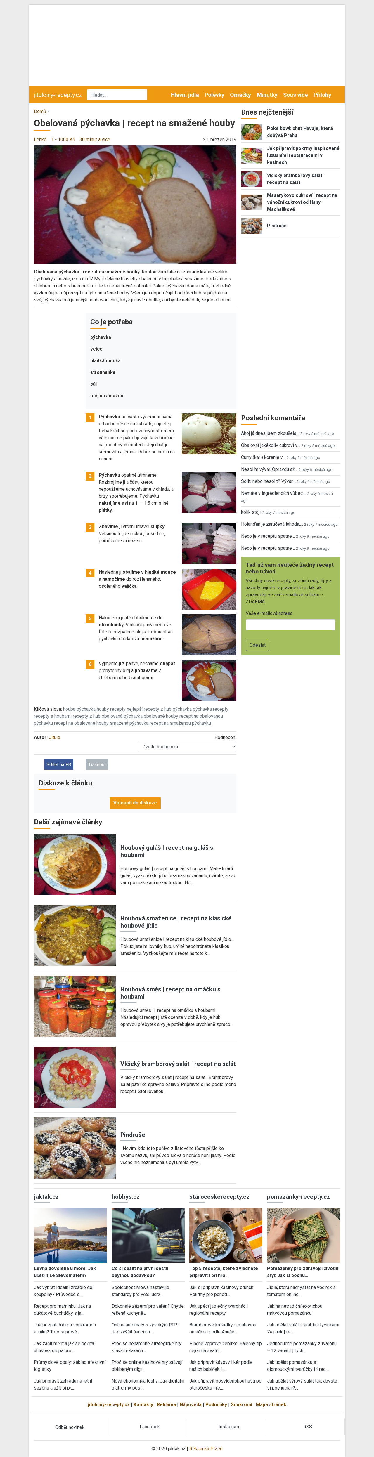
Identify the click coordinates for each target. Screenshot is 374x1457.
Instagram (229, 1427)
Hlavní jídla (185, 94)
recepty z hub (87, 716)
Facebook (150, 1427)
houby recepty (111, 709)
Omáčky (240, 94)
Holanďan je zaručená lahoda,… (272, 524)
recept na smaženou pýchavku (180, 723)
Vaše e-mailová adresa (269, 613)
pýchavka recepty (210, 709)
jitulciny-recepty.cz (58, 94)
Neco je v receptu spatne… (268, 536)
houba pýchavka (79, 709)
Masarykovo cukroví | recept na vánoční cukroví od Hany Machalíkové (302, 202)
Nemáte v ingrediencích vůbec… (273, 493)
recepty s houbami (53, 716)
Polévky (214, 94)
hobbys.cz (126, 1196)
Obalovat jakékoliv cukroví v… (270, 445)
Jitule (54, 737)
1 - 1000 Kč (63, 139)
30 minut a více (94, 139)
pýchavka (182, 709)
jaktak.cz (46, 1196)
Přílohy (322, 94)
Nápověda (191, 1404)
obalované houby (161, 716)
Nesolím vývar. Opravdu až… (269, 469)
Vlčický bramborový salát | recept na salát (178, 1063)
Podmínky (216, 1404)
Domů (40, 111)
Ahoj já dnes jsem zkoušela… (270, 433)
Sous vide (295, 94)
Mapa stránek (271, 1404)
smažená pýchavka (129, 723)
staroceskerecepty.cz (219, 1196)
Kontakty (143, 1404)
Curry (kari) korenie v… (263, 457)
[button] (135, 204)
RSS (307, 1427)
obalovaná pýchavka (122, 716)
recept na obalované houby (81, 723)
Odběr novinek (69, 1427)
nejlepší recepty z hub (149, 709)
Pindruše (132, 1134)
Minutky (267, 94)
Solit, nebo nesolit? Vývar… (268, 481)
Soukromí (241, 1404)
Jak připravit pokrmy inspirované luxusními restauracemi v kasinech (303, 155)
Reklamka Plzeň (206, 1448)
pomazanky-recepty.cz (298, 1196)
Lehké (40, 139)
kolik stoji (251, 512)
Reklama (166, 1404)
